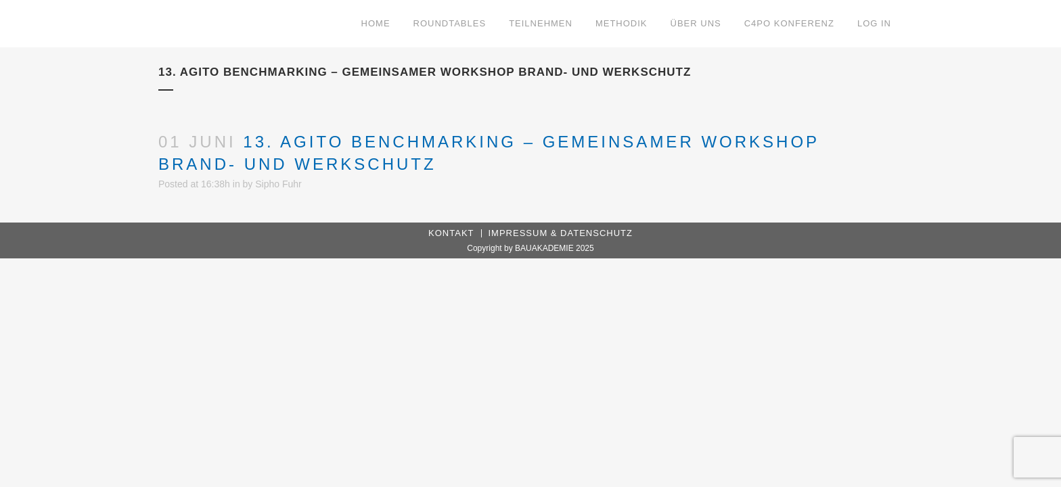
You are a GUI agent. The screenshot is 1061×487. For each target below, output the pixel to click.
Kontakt (451, 233)
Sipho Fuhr (278, 184)
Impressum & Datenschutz (561, 233)
